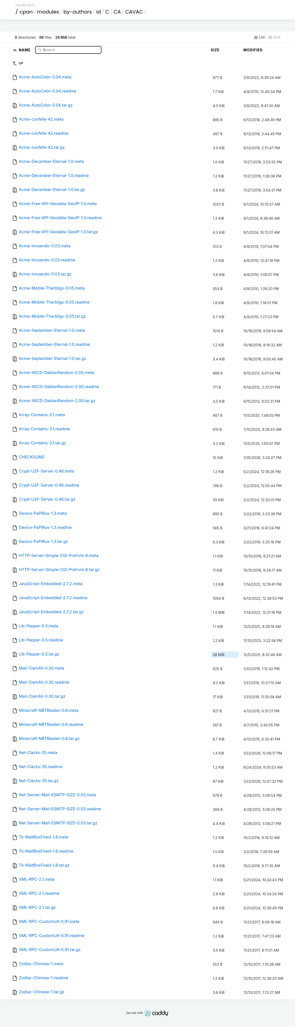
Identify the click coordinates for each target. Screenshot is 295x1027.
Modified (253, 50)
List (259, 37)
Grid (274, 37)
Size (215, 50)
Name (25, 50)
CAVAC (134, 11)
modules (48, 11)
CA (117, 11)
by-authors (78, 11)
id (98, 11)
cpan (26, 11)
